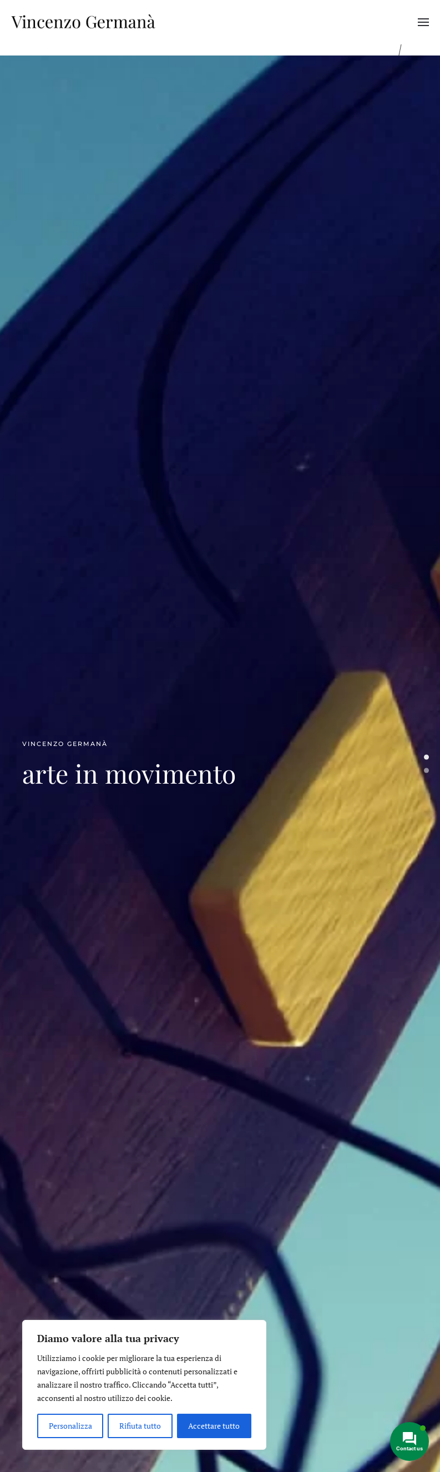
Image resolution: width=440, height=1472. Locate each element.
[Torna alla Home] (83, 22)
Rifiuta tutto (140, 1425)
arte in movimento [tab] (426, 757)
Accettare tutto (214, 1425)
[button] (423, 22)
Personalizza (70, 1425)
